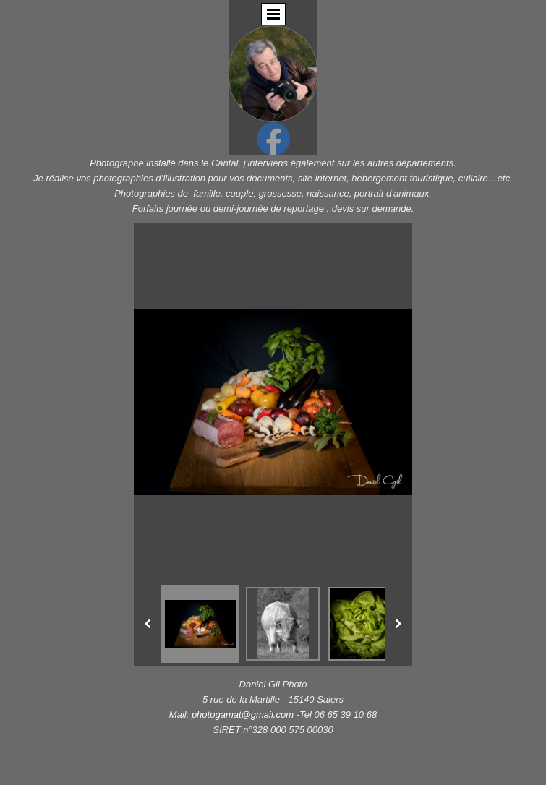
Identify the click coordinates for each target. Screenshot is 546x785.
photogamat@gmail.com (244, 714)
